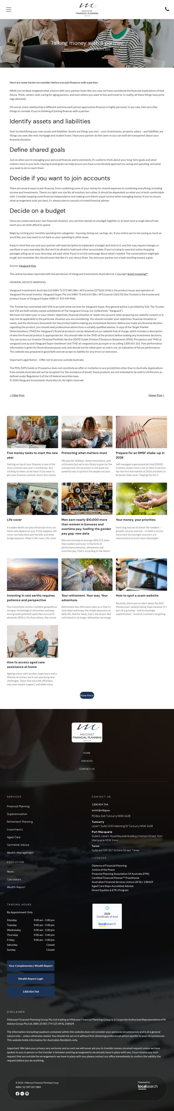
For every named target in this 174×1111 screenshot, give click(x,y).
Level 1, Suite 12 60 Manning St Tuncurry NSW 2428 (122, 826)
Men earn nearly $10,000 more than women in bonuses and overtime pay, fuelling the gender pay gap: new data (86, 527)
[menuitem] (87, 755)
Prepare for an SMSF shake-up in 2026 (140, 455)
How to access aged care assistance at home (26, 664)
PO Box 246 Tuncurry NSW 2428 (111, 816)
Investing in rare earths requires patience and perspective (31, 597)
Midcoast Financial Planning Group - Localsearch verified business (107, 916)
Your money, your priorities (136, 520)
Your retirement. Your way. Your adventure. (85, 597)
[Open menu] (8, 9)
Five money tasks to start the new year (32, 455)
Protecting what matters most (84, 453)
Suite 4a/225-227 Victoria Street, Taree (115, 850)
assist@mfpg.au (101, 810)
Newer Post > (156, 395)
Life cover (14, 520)
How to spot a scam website (137, 595)
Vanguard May (27, 265)
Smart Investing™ (137, 273)
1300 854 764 (100, 804)
